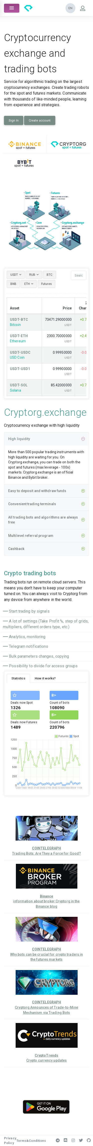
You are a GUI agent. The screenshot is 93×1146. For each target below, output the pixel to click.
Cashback (46, 548)
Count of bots (59, 702)
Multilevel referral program (46, 535)
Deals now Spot (22, 702)
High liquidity (46, 439)
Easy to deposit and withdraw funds (46, 491)
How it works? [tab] (45, 678)
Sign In (14, 120)
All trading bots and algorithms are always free (46, 519)
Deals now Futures (24, 722)
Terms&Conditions (31, 1141)
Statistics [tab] (18, 678)
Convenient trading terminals (46, 504)
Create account (40, 120)
